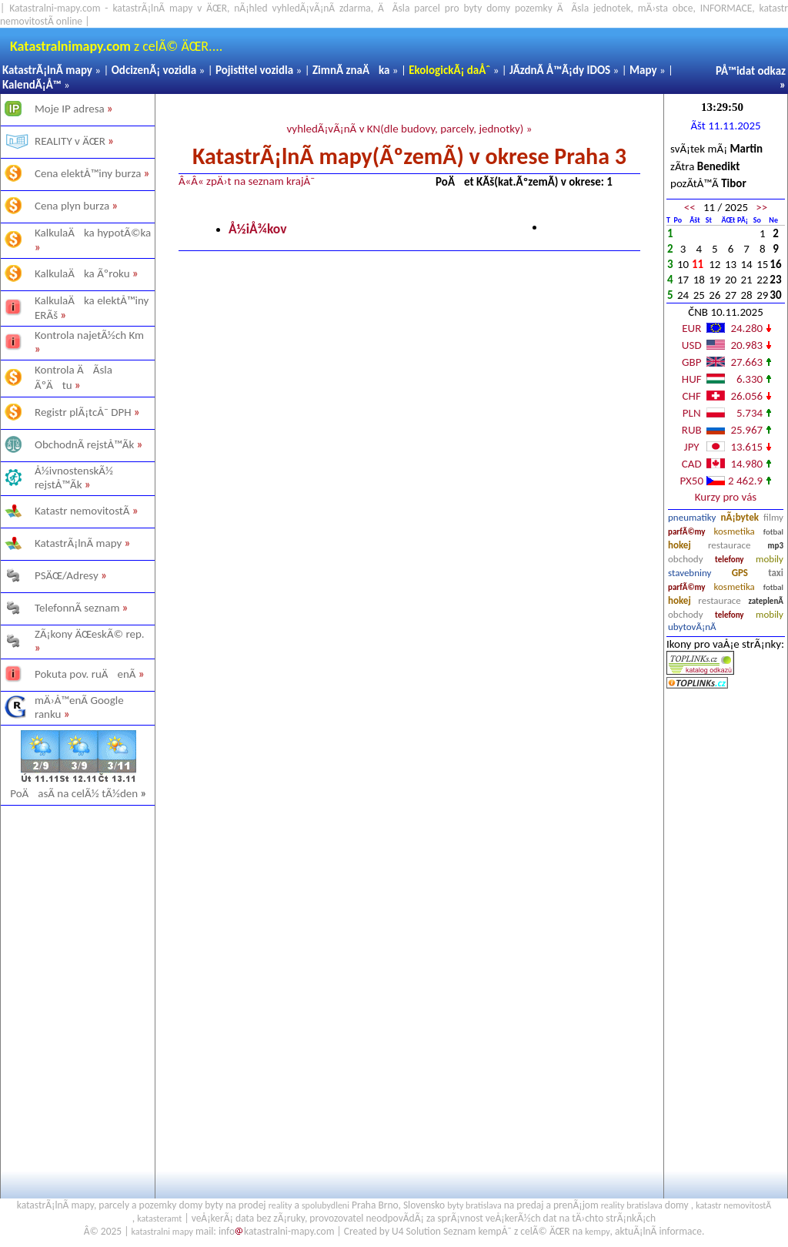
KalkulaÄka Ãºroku (82, 273)
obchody (685, 559)
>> (761, 207)
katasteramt (159, 1218)
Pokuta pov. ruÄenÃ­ (85, 674)
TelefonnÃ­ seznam (77, 608)
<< (690, 207)
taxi (775, 572)
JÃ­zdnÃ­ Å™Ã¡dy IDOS (559, 70)
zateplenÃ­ (765, 601)
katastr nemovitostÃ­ (733, 1205)
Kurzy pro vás (725, 497)
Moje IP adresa (70, 109)
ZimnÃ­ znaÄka (351, 70)
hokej (679, 545)
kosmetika (733, 531)
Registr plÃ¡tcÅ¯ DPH (83, 412)
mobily (769, 559)
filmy (773, 517)
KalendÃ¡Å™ (32, 85)
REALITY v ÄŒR (70, 141)
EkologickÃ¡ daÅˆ (449, 70)
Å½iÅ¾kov (258, 228)
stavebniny (689, 572)
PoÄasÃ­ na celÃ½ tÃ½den (78, 793)
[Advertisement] (77, 990)
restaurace (729, 545)
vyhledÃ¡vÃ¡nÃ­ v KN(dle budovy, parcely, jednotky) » (409, 129)
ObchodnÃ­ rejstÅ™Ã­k (84, 444)
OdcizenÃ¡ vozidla (154, 70)
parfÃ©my (687, 532)
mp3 (775, 546)
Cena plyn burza (72, 206)
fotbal (773, 532)
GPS (740, 572)
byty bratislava (474, 1205)
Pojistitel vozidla (254, 70)
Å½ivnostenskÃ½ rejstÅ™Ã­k (74, 477)
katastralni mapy (162, 1231)
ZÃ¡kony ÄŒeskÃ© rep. (90, 634)
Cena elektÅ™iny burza (88, 173)
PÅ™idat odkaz (751, 71)
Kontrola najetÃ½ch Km (89, 335)
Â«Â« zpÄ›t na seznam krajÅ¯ (247, 181)
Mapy (643, 70)
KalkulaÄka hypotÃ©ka (93, 233)
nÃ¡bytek (740, 517)
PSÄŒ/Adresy (66, 575)
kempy (597, 1231)
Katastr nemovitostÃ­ (82, 511)
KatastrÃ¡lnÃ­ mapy (47, 70)
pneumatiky (692, 517)
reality (280, 1205)
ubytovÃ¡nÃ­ (692, 626)
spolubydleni (325, 1205)
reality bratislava (632, 1205)
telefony (729, 560)
